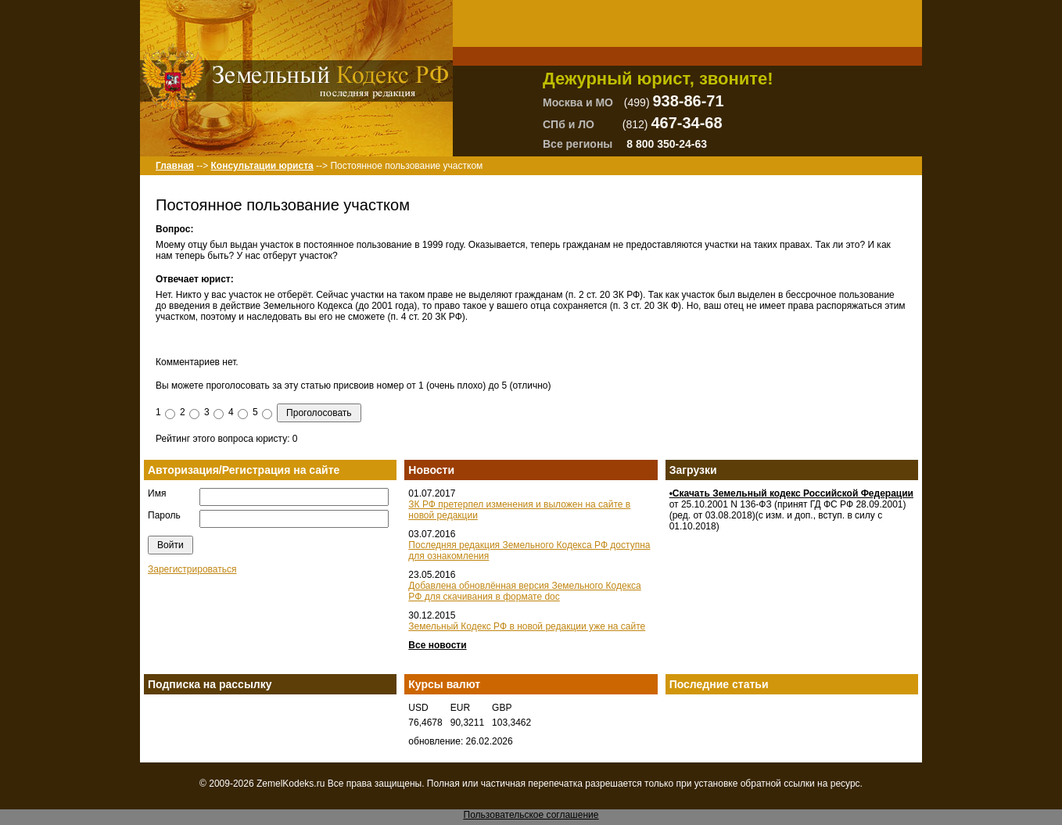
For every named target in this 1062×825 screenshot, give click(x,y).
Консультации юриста (261, 165)
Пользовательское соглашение (531, 814)
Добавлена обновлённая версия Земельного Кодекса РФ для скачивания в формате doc (524, 591)
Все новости (437, 645)
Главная (175, 165)
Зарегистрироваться (192, 569)
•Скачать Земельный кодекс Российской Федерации (791, 493)
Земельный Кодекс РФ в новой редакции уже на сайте (526, 626)
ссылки (799, 783)
